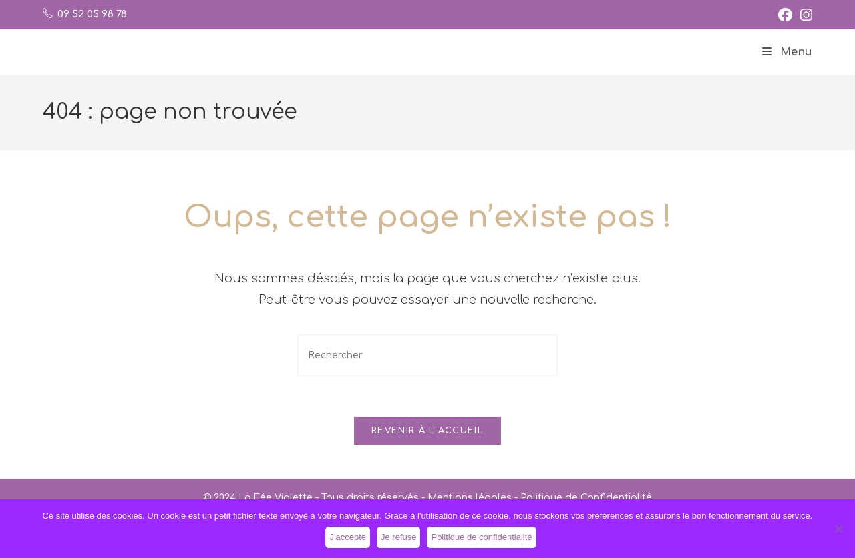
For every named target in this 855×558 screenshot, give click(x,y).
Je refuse (398, 537)
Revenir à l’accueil (427, 430)
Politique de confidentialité (481, 537)
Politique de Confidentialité (586, 498)
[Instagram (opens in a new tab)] (804, 15)
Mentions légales (470, 498)
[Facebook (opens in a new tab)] (785, 15)
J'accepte (347, 537)
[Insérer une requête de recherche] (427, 355)
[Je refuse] (838, 528)
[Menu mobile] (787, 52)
